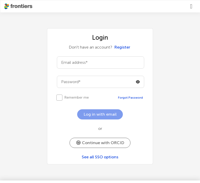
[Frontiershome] (18, 6)
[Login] (193, 6)
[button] (100, 143)
